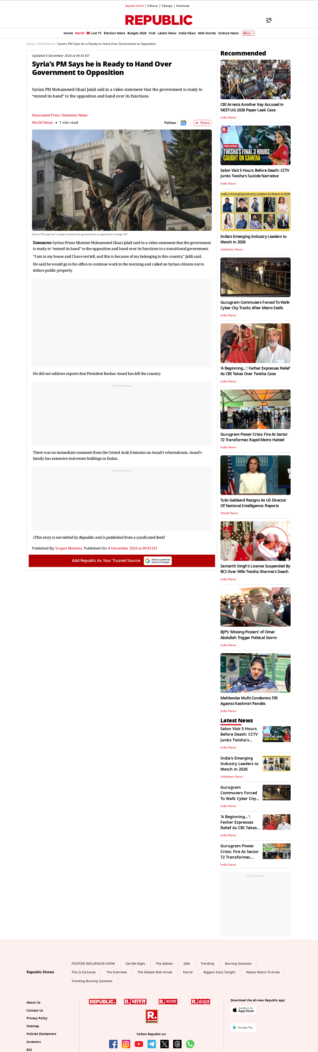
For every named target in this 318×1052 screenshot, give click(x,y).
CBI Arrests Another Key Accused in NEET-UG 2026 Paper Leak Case (252, 107)
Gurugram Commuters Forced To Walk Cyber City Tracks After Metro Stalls (255, 305)
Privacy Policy (36, 1018)
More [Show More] (248, 33)
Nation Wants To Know (263, 972)
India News (228, 117)
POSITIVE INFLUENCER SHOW (93, 963)
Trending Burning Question (92, 981)
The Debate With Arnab (155, 972)
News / (31, 44)
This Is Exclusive (84, 972)
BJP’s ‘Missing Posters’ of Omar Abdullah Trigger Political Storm (248, 634)
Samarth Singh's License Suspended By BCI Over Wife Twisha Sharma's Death (255, 569)
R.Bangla (167, 6)
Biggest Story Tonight (219, 972)
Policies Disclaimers (41, 1034)
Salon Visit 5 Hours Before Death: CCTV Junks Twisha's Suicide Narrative (254, 173)
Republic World (134, 6)
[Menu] (267, 20)
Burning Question (238, 963)
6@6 (187, 963)
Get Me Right (135, 963)
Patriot (188, 972)
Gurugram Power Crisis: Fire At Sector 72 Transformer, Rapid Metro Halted (254, 437)
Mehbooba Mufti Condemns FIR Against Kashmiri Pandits (249, 700)
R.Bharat (152, 6)
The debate (164, 963)
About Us (33, 1002)
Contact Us (34, 1010)
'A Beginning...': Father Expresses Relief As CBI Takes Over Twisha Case (255, 371)
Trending (207, 963)
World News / (47, 44)
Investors (33, 1042)
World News (42, 122)
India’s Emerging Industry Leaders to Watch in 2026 (253, 239)
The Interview (116, 972)
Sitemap (32, 1026)
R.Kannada (182, 6)
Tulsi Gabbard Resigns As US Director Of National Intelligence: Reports (253, 503)
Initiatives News (231, 249)
